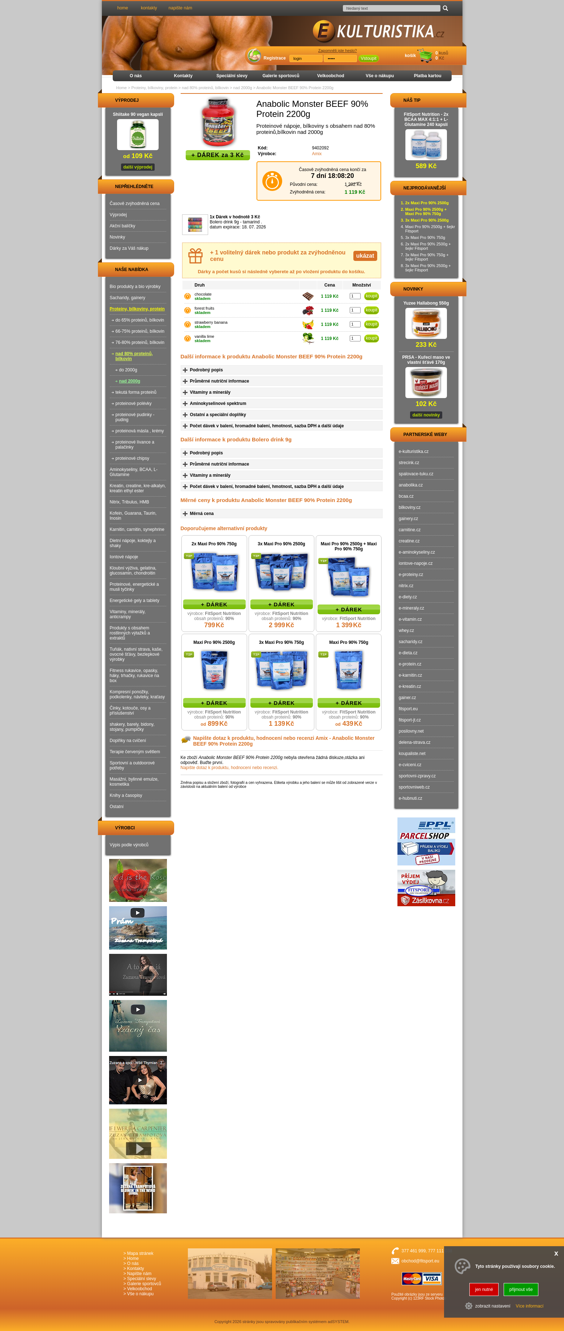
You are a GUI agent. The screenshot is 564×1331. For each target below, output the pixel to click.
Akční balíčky (122, 225)
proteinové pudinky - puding (135, 417)
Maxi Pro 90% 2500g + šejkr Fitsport (430, 228)
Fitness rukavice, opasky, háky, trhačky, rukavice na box (134, 675)
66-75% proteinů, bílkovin (140, 331)
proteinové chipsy (132, 458)
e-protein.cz (410, 664)
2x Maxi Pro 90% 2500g (427, 203)
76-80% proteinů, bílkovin (140, 342)
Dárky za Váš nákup (129, 248)
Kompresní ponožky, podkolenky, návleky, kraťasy (137, 694)
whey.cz (406, 630)
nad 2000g (130, 381)
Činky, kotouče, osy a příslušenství (130, 711)
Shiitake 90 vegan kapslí (138, 114)
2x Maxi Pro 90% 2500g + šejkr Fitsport (428, 246)
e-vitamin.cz (410, 619)
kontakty (149, 7)
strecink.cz (409, 462)
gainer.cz (407, 697)
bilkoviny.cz (410, 507)
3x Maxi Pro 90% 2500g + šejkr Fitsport (428, 267)
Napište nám (139, 1273)
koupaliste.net (412, 753)
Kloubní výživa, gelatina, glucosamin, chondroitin (133, 571)
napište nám (180, 7)
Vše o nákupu (380, 75)
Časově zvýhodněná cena (135, 203)
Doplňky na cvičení (128, 740)
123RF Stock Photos (429, 1298)
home (122, 7)
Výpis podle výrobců (129, 844)
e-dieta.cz (408, 652)
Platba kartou (428, 75)
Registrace (275, 58)
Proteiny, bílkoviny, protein (137, 308)
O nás (136, 75)
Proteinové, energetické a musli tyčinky (134, 587)
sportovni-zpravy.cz (417, 775)
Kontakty (183, 75)
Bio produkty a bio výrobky (135, 286)
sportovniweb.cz (414, 787)
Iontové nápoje (124, 556)
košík (410, 55)
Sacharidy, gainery (128, 297)
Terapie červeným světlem (135, 751)
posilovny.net (411, 731)
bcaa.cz (406, 496)
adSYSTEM (338, 1321)
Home (121, 88)
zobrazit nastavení (492, 1306)
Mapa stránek (140, 1253)
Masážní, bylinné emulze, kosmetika (134, 782)
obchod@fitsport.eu (420, 1261)
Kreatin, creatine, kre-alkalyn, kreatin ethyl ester (138, 488)
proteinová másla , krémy (140, 430)
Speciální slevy (231, 75)
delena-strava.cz (415, 742)
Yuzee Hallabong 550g (426, 303)
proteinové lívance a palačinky (135, 445)
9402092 (320, 147)
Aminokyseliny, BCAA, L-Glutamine (134, 472)
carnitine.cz (410, 529)
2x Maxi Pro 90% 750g (214, 543)
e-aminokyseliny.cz (417, 552)
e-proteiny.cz (411, 574)
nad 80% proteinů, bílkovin (134, 356)
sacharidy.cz (411, 641)
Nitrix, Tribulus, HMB (129, 502)
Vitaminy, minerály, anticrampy (128, 614)
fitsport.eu (408, 708)
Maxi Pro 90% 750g (348, 642)
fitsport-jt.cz (410, 720)
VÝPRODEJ (120, 100)
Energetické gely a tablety (134, 600)
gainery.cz (408, 518)
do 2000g (128, 369)
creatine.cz (409, 541)
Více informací (530, 1306)
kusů (443, 53)
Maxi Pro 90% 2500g (214, 642)
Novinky (117, 237)
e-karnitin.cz (410, 675)
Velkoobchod (330, 75)
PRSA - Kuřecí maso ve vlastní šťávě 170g (426, 360)
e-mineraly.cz (411, 608)
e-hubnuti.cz (410, 798)
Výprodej (118, 214)
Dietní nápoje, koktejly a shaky (133, 543)
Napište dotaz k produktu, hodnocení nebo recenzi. (230, 767)
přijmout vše (521, 1289)
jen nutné (484, 1289)
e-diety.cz (408, 596)
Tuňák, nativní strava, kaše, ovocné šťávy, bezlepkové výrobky (136, 654)
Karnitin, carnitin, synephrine (137, 529)
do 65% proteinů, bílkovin (140, 320)
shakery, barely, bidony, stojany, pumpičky (132, 727)
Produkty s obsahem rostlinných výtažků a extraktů (130, 633)
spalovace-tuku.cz (416, 473)
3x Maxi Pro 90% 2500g (281, 543)
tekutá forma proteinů (136, 392)
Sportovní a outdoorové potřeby (132, 765)
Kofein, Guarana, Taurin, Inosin (133, 516)
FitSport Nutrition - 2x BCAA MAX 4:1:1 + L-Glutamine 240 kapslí (426, 119)
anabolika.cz (411, 485)
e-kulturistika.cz (414, 451)
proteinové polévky (134, 403)
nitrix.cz (406, 585)
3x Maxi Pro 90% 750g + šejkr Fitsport (427, 257)
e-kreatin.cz (410, 686)
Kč (441, 58)
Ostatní (117, 806)
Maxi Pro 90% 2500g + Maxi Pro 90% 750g (349, 546)
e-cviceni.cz (410, 764)
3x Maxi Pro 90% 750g (281, 642)
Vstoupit (368, 58)
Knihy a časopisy (126, 795)
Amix (317, 153)
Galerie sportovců (280, 75)
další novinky (426, 415)
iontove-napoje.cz (416, 563)
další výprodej (137, 167)
